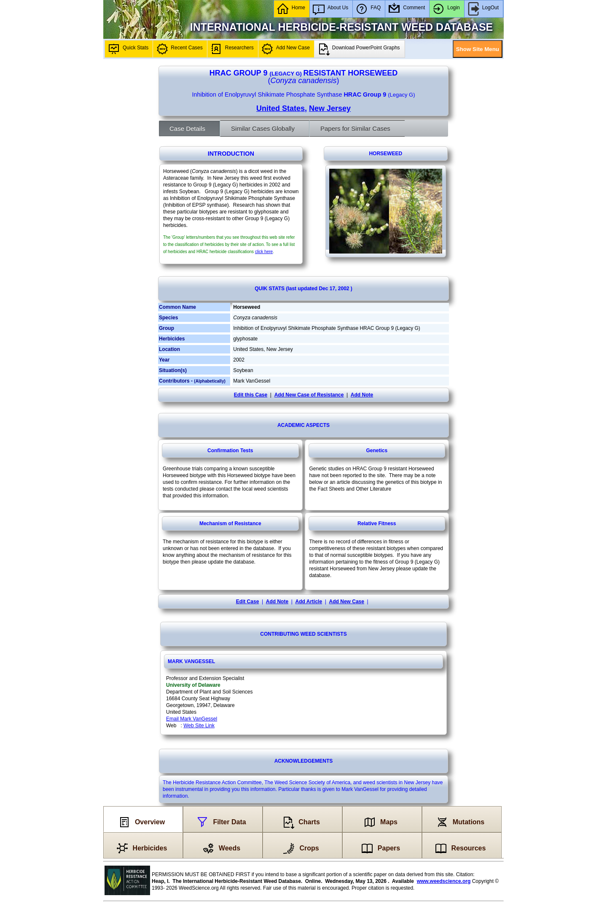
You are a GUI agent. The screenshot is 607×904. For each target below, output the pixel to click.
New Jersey (330, 108)
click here (264, 251)
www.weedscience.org (444, 881)
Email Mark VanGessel (191, 719)
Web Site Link (199, 726)
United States (280, 108)
